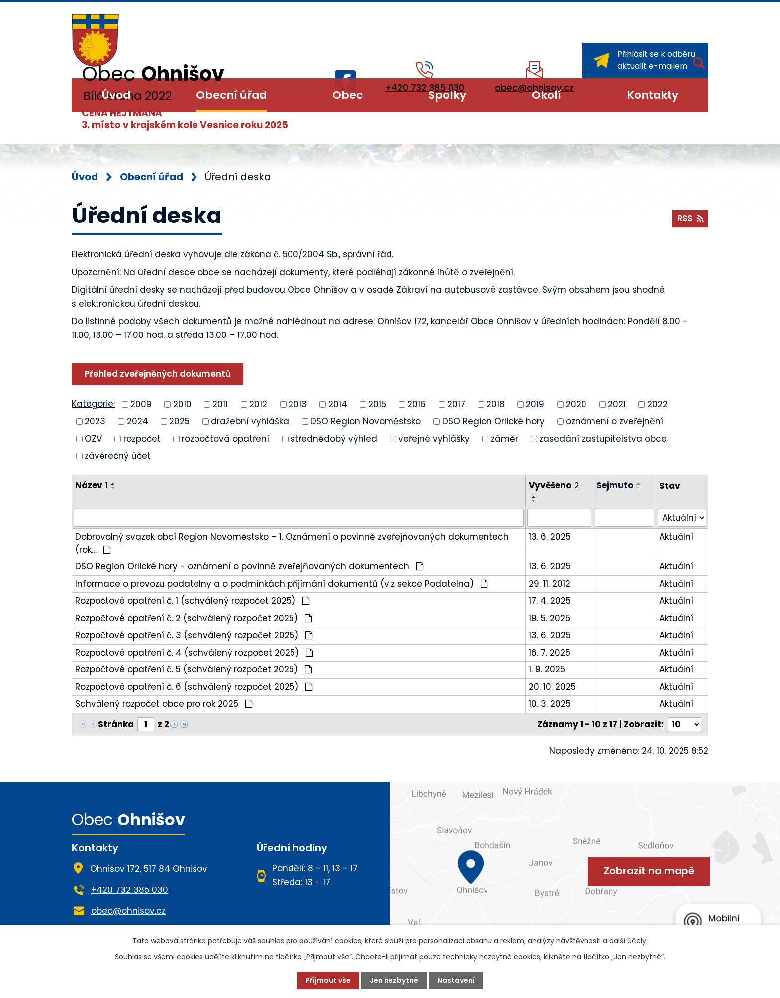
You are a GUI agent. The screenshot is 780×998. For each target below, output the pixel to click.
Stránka (116, 724)
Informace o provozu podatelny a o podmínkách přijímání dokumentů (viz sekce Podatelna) (281, 584)
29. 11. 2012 (549, 584)
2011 (220, 404)
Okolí (546, 95)
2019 (535, 404)
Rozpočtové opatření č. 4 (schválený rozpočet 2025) (194, 653)
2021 (617, 404)
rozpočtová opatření (225, 438)
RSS (690, 218)
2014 (337, 404)
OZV (93, 438)
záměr (504, 438)
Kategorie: (93, 404)
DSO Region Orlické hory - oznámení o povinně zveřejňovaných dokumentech (249, 566)
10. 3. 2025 (550, 704)
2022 (657, 404)
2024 (137, 421)
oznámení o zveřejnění (614, 421)
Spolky (447, 95)
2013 (298, 404)
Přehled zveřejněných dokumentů (158, 374)
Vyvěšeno (554, 485)
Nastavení (456, 980)
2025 (179, 421)
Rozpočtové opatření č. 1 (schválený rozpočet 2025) (192, 601)
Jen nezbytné (394, 980)
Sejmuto (614, 485)
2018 (496, 404)
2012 (258, 404)
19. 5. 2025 (549, 618)
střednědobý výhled (334, 438)
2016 (416, 404)
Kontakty (652, 95)
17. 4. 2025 (550, 601)
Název (91, 485)
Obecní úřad (231, 95)
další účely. (628, 941)
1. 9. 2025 (547, 669)
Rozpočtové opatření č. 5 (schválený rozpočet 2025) (193, 669)
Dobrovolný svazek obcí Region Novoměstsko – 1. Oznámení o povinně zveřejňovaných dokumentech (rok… (292, 543)
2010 (182, 404)
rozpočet (142, 438)
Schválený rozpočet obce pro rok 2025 (164, 704)
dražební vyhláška (250, 421)
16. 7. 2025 (549, 653)
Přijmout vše (328, 980)
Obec (347, 95)
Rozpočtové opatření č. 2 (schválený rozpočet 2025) (193, 618)
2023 (95, 421)
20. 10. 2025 (552, 687)
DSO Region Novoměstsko (365, 421)
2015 (377, 404)
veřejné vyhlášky (434, 438)
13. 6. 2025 (550, 537)
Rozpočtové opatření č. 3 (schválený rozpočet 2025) (194, 635)
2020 (576, 404)
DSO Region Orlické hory (493, 421)
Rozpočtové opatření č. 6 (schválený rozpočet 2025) (194, 687)
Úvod (116, 95)
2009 (141, 404)
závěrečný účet (118, 455)
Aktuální (676, 537)
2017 (456, 404)
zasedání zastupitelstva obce (603, 438)
